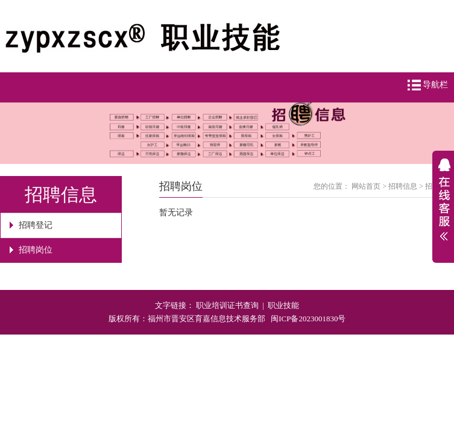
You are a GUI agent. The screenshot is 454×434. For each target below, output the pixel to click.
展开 (443, 207)
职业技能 (283, 305)
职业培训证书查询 (227, 305)
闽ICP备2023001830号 (308, 318)
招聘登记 (35, 225)
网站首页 (366, 186)
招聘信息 (402, 186)
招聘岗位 (35, 249)
